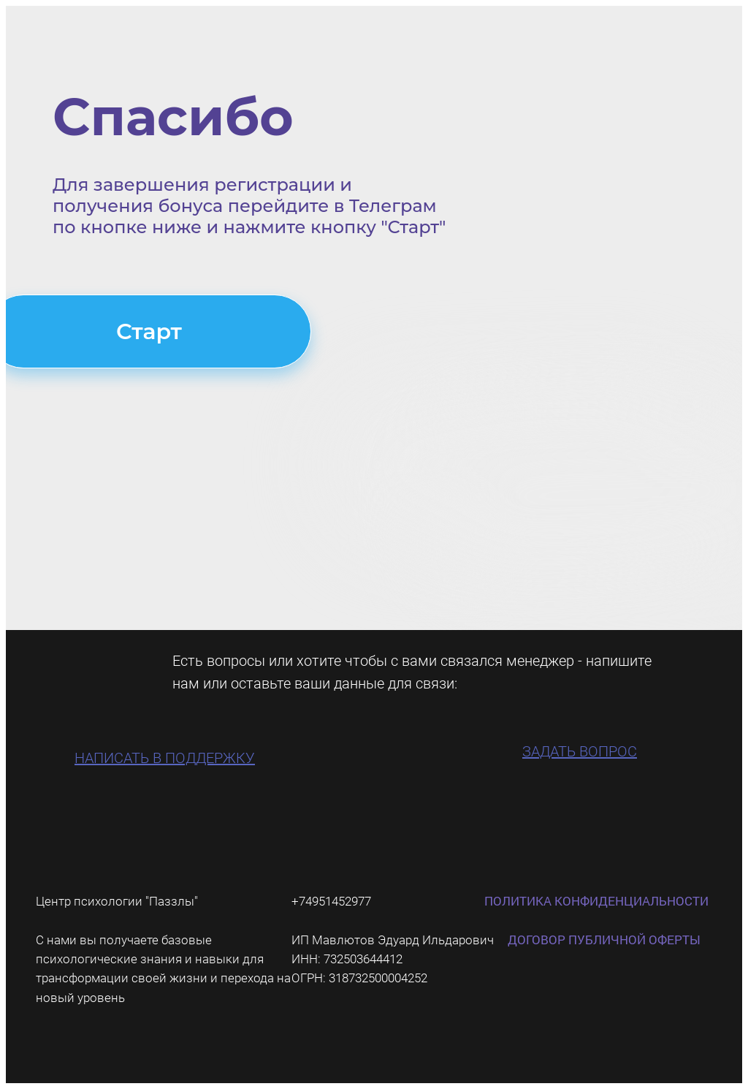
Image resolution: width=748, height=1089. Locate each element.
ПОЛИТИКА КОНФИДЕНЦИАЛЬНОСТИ (596, 900)
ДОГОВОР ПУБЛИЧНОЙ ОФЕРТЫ (604, 939)
